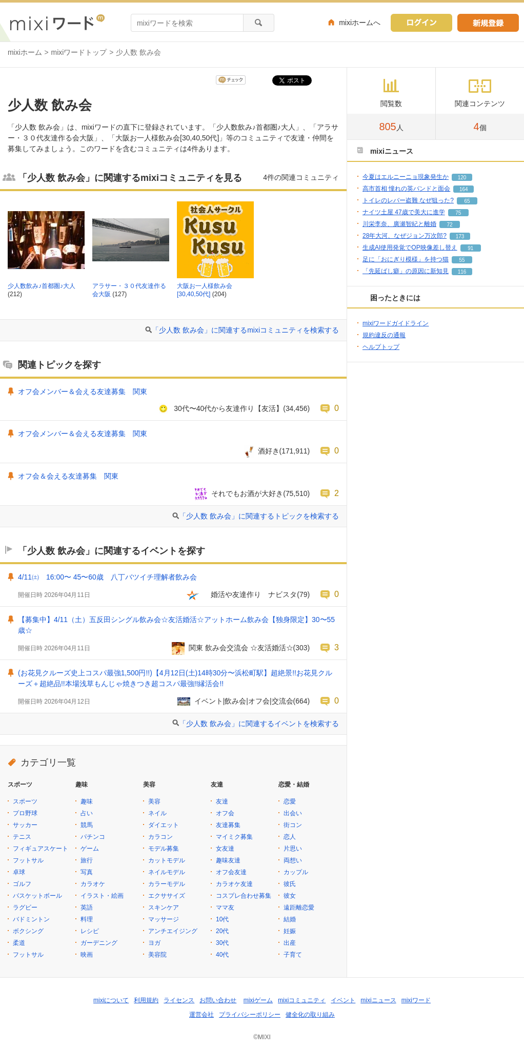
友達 (222, 801)
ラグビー (25, 907)
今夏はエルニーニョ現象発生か (405, 176)
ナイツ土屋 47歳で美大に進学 (403, 212)
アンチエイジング (172, 931)
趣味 (86, 801)
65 (467, 201)
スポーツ (25, 801)
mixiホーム (25, 52)
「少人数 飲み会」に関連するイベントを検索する (259, 723)
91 (470, 248)
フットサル (28, 860)
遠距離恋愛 (299, 907)
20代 (222, 931)
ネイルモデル (166, 872)
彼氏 (290, 884)
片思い (293, 848)
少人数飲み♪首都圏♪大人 (41, 286)
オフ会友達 (231, 872)
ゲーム (89, 848)
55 (462, 260)
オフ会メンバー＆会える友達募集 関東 (82, 391)
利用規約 (146, 1000)
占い (86, 813)
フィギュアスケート (40, 848)
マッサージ (163, 919)
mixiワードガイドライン (395, 323)
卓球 (19, 872)
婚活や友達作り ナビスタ (250, 594)
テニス (22, 836)
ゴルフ (22, 884)
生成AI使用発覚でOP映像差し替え (409, 247)
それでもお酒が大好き (247, 493)
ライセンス (179, 1000)
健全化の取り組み (310, 1014)
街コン (293, 825)
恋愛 (290, 801)
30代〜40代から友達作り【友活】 (228, 408)
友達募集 (228, 825)
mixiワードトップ (79, 52)
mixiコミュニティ (302, 1000)
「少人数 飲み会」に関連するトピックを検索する (259, 516)
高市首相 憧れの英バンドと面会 (406, 188)
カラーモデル (166, 884)
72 (449, 225)
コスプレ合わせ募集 (243, 895)
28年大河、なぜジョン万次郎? (404, 235)
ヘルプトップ (380, 346)
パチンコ (92, 836)
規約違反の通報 (384, 335)
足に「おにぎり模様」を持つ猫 (405, 259)
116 (462, 272)
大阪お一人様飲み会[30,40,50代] (204, 290)
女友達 (225, 848)
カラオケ (92, 884)
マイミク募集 (234, 836)
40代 (222, 954)
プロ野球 (25, 813)
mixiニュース (378, 1000)
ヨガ (154, 942)
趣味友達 (228, 860)
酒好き (268, 451)
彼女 (290, 895)
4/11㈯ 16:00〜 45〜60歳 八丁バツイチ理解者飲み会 (107, 577)
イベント (343, 1000)
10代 (222, 919)
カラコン (160, 836)
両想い (293, 860)
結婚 (290, 919)
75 (458, 213)
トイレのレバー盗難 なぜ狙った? (408, 200)
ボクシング (28, 931)
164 (463, 189)
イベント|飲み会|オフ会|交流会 (243, 701)
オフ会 (225, 813)
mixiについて (111, 1000)
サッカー (25, 825)
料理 (86, 919)
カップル (296, 872)
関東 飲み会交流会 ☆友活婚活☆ (241, 648)
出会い (293, 813)
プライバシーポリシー (249, 1014)
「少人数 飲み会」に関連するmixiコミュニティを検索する (245, 330)
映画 (86, 954)
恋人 (290, 836)
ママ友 (225, 907)
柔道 (19, 942)
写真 (86, 872)
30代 (222, 942)
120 (462, 177)
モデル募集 (163, 848)
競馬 (86, 825)
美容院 (157, 954)
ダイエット (163, 825)
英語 (86, 907)
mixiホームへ (359, 22)
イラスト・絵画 (102, 895)
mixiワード (416, 1000)
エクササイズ (166, 895)
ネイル (157, 813)
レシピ (89, 931)
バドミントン (31, 919)
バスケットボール (37, 895)
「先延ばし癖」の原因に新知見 (405, 271)
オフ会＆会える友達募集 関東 (68, 476)
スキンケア (163, 907)
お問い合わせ (217, 1000)
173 (460, 236)
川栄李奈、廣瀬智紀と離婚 (399, 224)
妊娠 (290, 931)
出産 (290, 942)
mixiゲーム (258, 1000)
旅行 (86, 860)
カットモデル (166, 860)
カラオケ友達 (234, 884)
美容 (154, 801)
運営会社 (201, 1014)
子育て (293, 954)
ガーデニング (98, 942)
